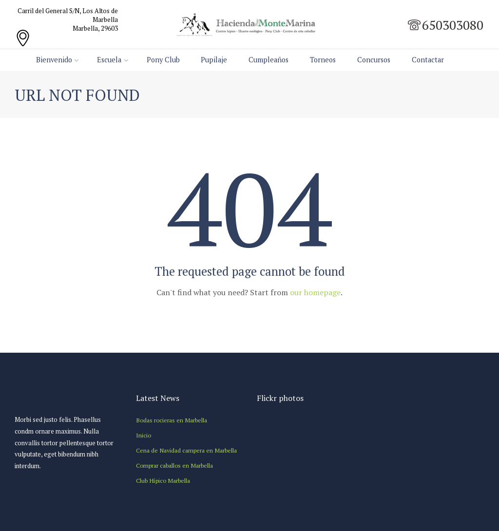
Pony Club (163, 59)
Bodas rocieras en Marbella (171, 420)
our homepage (315, 292)
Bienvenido (54, 59)
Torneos (323, 59)
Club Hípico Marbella (163, 480)
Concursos (373, 59)
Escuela (109, 59)
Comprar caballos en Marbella (174, 465)
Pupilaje (214, 59)
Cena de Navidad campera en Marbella (186, 450)
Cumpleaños (268, 59)
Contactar (428, 59)
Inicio (143, 435)
